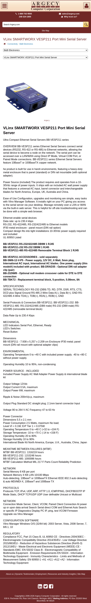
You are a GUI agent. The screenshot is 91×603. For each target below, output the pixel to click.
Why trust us (68, 17)
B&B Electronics (26, 44)
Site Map (45, 31)
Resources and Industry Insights (62, 574)
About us (10, 574)
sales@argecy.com (69, 14)
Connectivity (13, 44)
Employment (40, 574)
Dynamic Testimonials (24, 574)
